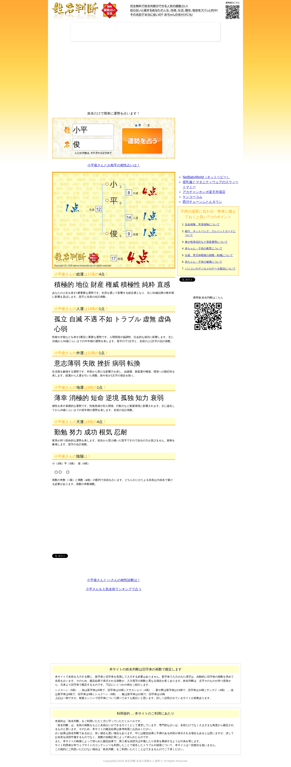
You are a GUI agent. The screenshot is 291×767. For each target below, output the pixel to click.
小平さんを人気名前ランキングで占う (114, 589)
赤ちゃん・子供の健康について (203, 261)
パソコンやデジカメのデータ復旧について (210, 268)
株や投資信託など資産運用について (206, 241)
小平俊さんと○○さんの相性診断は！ (113, 580)
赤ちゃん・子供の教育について (203, 248)
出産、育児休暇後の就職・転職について (209, 255)
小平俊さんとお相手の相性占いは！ (113, 165)
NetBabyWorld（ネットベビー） (206, 177)
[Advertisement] (145, 32)
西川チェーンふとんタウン (202, 202)
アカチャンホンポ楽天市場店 (204, 192)
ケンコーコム (192, 197)
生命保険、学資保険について (202, 224)
